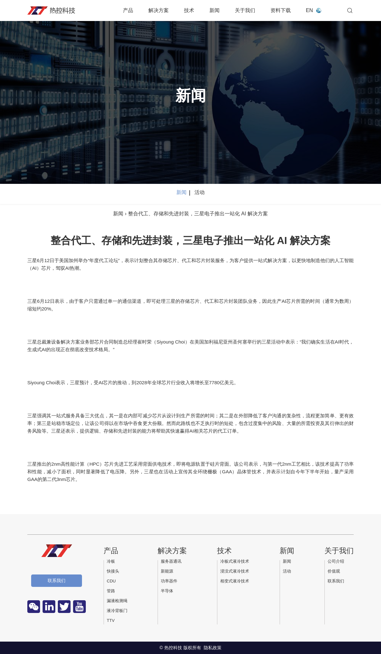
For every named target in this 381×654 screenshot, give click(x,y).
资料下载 (280, 10)
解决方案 (158, 10)
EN (309, 10)
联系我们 (56, 580)
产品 (128, 10)
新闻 (214, 10)
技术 (189, 10)
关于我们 (245, 10)
